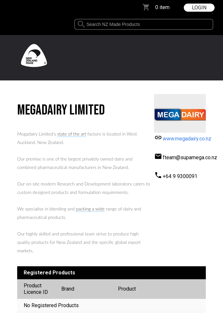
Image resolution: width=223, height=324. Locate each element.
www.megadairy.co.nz (187, 139)
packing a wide (90, 208)
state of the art (71, 134)
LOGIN (199, 8)
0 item (162, 7)
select (214, 24)
